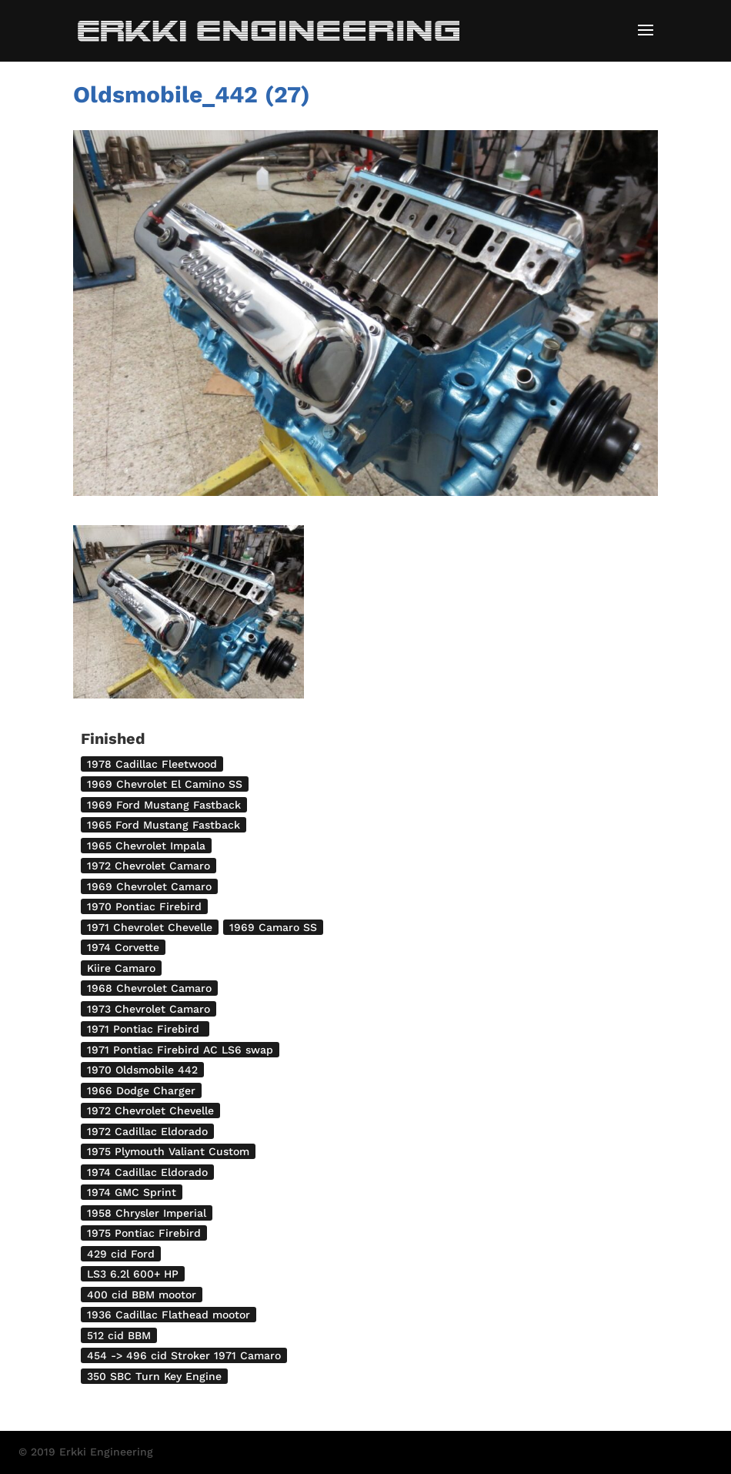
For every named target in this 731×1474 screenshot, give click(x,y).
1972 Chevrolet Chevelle (150, 1110)
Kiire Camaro (121, 968)
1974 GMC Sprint (131, 1192)
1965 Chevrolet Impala (146, 845)
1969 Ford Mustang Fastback (164, 805)
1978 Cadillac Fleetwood (152, 764)
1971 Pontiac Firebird (145, 1029)
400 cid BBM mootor (141, 1294)
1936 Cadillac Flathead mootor (168, 1314)
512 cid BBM (119, 1335)
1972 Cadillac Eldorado (147, 1131)
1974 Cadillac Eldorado (147, 1172)
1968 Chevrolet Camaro (149, 988)
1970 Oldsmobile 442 (142, 1070)
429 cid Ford (121, 1254)
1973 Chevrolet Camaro (148, 1009)
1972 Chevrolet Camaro (148, 865)
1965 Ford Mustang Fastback (163, 825)
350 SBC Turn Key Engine (154, 1376)
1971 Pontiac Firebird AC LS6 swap (180, 1050)
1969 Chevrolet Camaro (149, 886)
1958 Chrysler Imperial (146, 1213)
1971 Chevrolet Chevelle (149, 927)
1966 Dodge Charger (141, 1090)
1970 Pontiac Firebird (144, 906)
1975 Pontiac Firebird (144, 1233)
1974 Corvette (123, 947)
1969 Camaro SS (273, 927)
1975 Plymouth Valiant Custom (168, 1151)
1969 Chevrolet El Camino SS (164, 784)
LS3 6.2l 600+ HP (133, 1274)
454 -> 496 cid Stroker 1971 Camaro (184, 1355)
